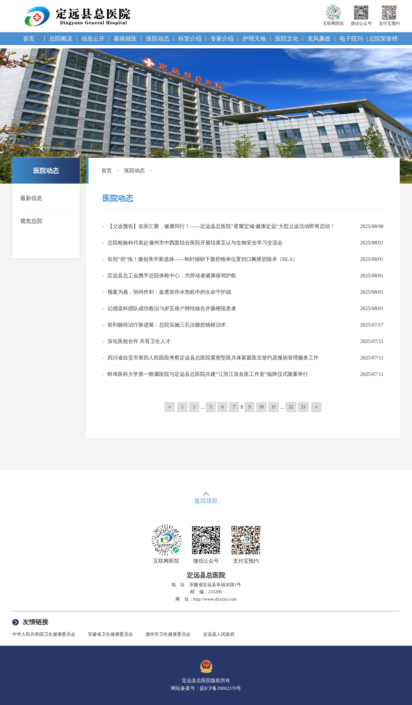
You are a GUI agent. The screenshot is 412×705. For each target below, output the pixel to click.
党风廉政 (319, 38)
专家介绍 (222, 38)
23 (303, 407)
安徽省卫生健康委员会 (110, 634)
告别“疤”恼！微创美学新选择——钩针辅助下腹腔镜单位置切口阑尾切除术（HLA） (203, 259)
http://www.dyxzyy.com (215, 599)
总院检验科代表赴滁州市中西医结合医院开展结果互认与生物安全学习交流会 (195, 242)
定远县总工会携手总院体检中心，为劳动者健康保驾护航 (172, 275)
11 (273, 407)
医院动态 (157, 38)
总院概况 (60, 38)
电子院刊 (351, 38)
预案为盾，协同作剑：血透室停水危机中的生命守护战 (169, 292)
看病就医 (125, 38)
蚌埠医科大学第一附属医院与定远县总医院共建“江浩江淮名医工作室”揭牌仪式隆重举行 (208, 374)
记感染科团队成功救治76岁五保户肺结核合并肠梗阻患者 (172, 308)
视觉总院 (31, 221)
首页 (28, 38)
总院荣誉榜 (383, 38)
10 (261, 407)
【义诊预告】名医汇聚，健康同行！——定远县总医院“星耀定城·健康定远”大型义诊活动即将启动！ (221, 226)
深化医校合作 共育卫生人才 (139, 341)
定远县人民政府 (219, 634)
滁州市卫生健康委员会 (168, 634)
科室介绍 (189, 38)
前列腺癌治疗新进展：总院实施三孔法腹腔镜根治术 (167, 325)
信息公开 (93, 38)
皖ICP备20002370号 (220, 688)
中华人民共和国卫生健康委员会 (43, 634)
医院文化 (286, 38)
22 (291, 407)
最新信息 (31, 198)
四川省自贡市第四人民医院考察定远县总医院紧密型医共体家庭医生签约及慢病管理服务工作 (213, 357)
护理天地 (254, 38)
